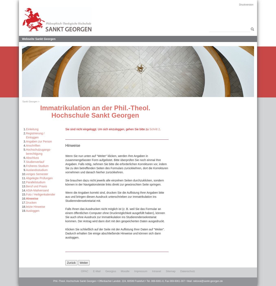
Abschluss (32, 157)
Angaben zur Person (39, 141)
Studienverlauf (35, 161)
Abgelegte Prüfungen (39, 178)
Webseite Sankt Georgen (39, 39)
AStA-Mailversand (37, 190)
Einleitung (32, 129)
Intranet (156, 271)
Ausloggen (32, 210)
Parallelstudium (35, 182)
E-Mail (97, 271)
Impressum (140, 271)
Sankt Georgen (29, 101)
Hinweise (32, 198)
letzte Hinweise (35, 206)
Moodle (125, 271)
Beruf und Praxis (36, 186)
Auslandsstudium (37, 170)
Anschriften (33, 145)
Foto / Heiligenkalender (40, 194)
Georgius (110, 271)
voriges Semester (37, 174)
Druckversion (246, 4)
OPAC (84, 271)
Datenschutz (187, 271)
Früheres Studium (37, 166)
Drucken (31, 202)
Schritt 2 (154, 129)
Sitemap (171, 271)
